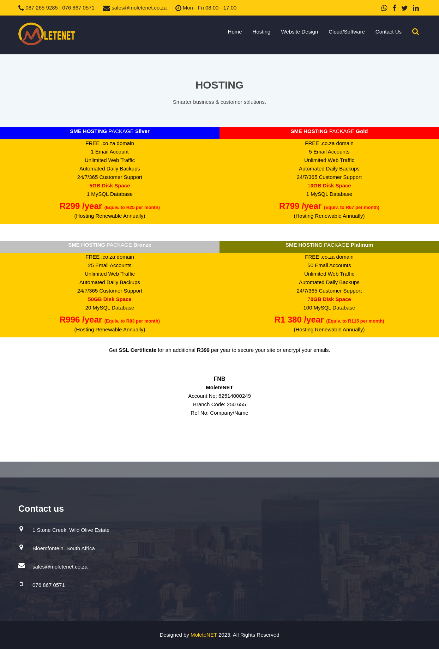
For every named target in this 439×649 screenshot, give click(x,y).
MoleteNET (204, 635)
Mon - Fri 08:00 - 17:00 (206, 8)
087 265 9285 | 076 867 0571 (56, 8)
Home (235, 32)
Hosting (262, 32)
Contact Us (388, 32)
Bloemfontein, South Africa (63, 548)
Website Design (299, 32)
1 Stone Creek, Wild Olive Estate (70, 530)
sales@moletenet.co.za (135, 8)
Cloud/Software (347, 32)
